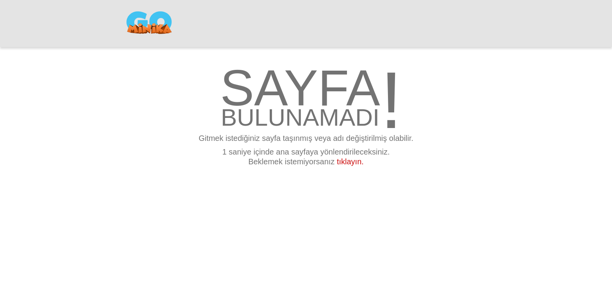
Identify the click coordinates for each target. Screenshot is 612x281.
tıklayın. (350, 161)
